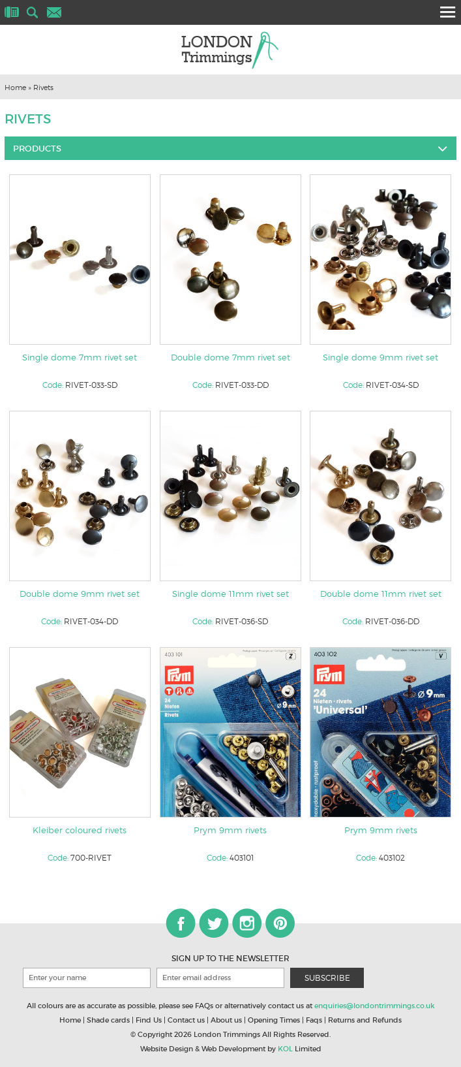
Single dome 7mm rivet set (79, 357)
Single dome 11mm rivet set (230, 593)
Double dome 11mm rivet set (380, 593)
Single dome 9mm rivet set (380, 357)
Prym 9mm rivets (230, 830)
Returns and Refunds (365, 1020)
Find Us (149, 1020)
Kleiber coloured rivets (79, 830)
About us (226, 1020)
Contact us (186, 1020)
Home (15, 87)
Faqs (314, 1020)
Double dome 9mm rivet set (80, 593)
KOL (285, 1048)
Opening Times (274, 1020)
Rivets (43, 87)
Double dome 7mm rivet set (230, 357)
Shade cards (108, 1020)
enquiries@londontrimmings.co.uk (374, 1005)
